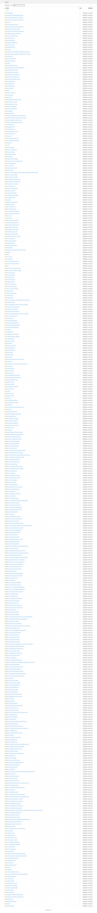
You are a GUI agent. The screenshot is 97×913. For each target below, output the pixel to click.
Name (7, 8)
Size (80, 8)
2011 (6, 2)
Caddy (50, 910)
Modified (90, 8)
